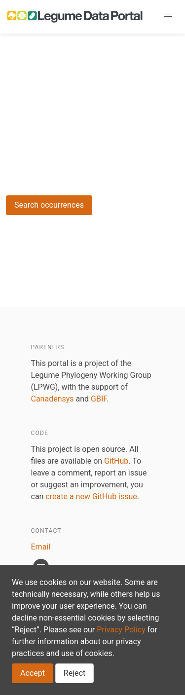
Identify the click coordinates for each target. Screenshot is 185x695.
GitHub (116, 461)
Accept (32, 673)
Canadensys (52, 398)
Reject (74, 673)
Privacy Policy (121, 629)
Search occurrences (49, 205)
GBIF (99, 398)
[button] (168, 17)
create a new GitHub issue (91, 496)
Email (41, 546)
